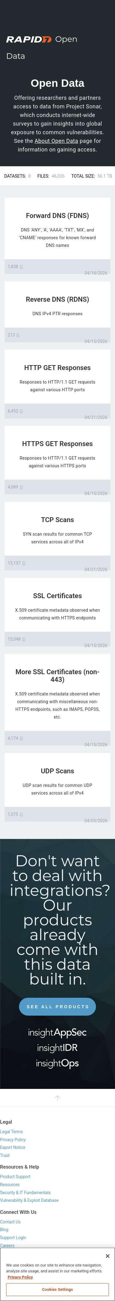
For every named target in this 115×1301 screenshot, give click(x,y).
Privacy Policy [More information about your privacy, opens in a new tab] (20, 1277)
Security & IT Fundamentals (25, 1192)
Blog (4, 1229)
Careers (7, 1245)
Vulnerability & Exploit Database (29, 1200)
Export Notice (12, 1147)
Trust (5, 1155)
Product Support (15, 1176)
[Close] (107, 1256)
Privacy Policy (13, 1139)
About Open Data (56, 141)
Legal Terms (11, 1131)
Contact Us (10, 1221)
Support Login (13, 1237)
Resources (10, 1184)
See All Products (58, 1006)
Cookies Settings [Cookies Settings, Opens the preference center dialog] (57, 1289)
